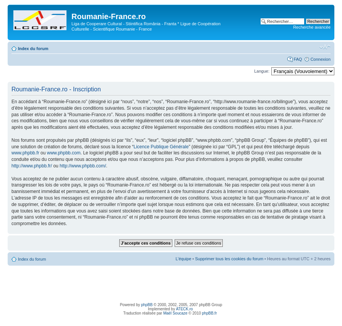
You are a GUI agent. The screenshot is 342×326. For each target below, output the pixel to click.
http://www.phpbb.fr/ (31, 166)
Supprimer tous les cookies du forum (229, 258)
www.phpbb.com (64, 153)
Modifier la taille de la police (325, 47)
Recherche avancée (312, 27)
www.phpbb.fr (25, 153)
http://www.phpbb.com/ (83, 166)
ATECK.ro (184, 309)
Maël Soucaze (175, 313)
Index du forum (33, 48)
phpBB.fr (209, 313)
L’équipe (183, 258)
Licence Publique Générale (161, 146)
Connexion (320, 59)
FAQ (297, 59)
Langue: (261, 71)
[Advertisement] (171, 283)
